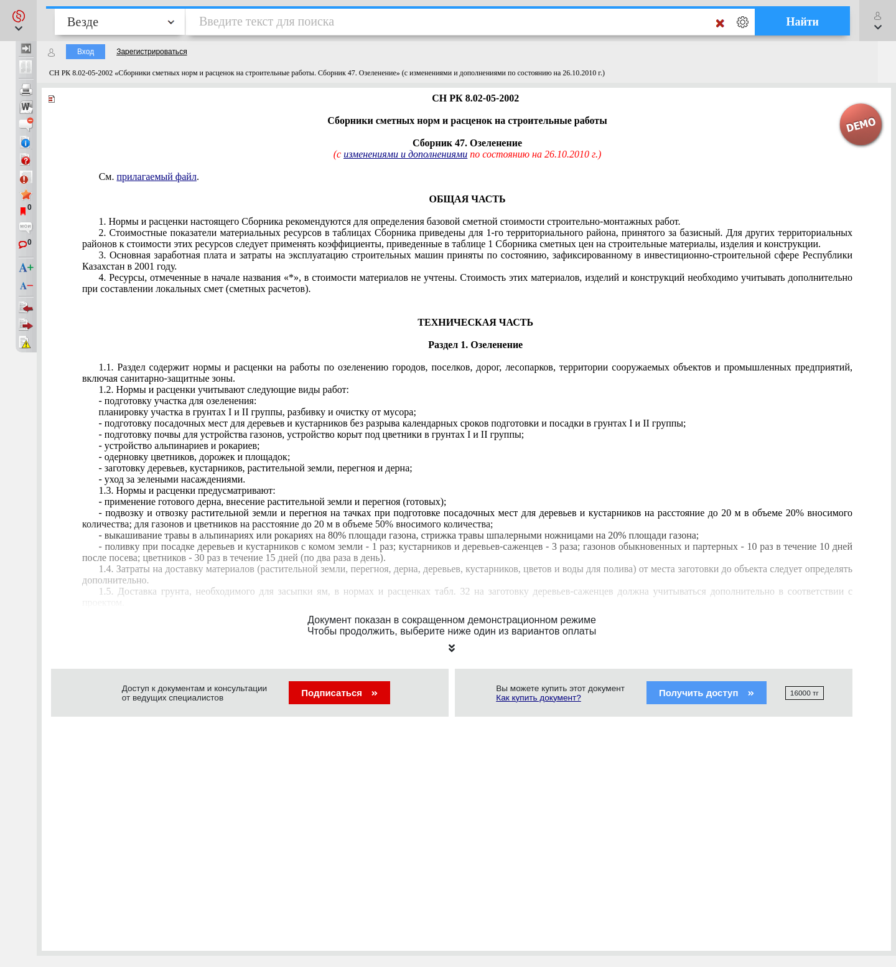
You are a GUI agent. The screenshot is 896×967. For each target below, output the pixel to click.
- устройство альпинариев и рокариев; (178, 445)
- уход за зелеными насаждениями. (171, 479)
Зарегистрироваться (151, 51)
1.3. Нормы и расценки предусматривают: (186, 490)
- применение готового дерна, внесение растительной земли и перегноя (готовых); (272, 501)
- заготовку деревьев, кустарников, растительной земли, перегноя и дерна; (255, 468)
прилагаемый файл (156, 176)
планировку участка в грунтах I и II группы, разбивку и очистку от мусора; (257, 412)
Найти (802, 22)
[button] (18, 20)
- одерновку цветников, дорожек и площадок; (194, 456)
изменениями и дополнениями (405, 154)
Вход (85, 51)
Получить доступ (706, 692)
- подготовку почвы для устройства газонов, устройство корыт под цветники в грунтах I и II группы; (311, 434)
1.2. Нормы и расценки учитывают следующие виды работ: (223, 389)
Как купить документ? (538, 697)
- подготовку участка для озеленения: (177, 400)
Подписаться (339, 692)
